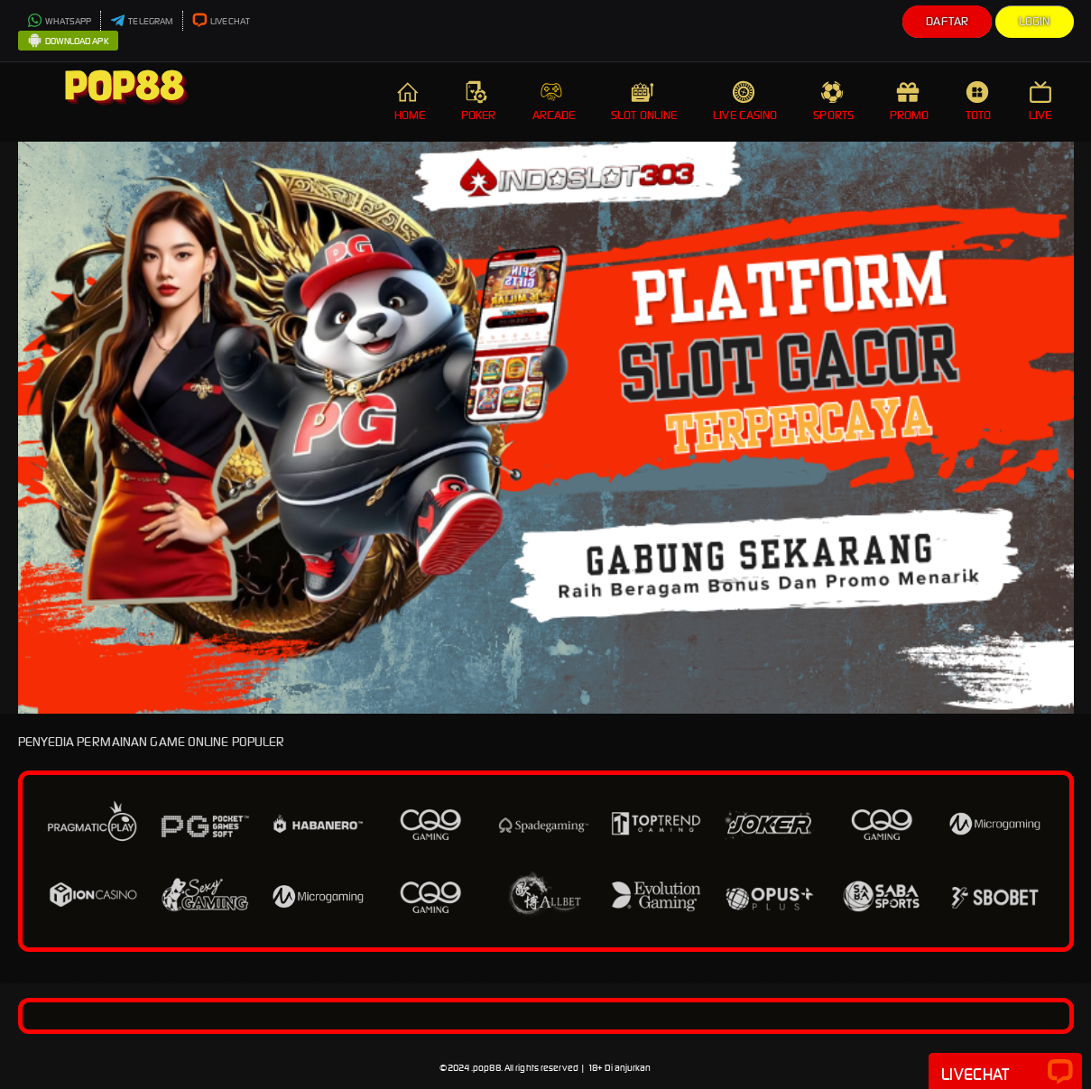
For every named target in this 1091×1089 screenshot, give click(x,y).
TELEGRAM (141, 21)
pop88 (487, 1068)
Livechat (1005, 1072)
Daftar (947, 21)
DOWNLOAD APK (68, 41)
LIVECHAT (221, 21)
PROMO (909, 101)
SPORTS (833, 101)
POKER (478, 101)
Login (1034, 21)
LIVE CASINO (745, 101)
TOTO (979, 101)
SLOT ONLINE (644, 101)
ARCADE (554, 101)
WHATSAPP (59, 21)
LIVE (1042, 101)
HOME (409, 101)
